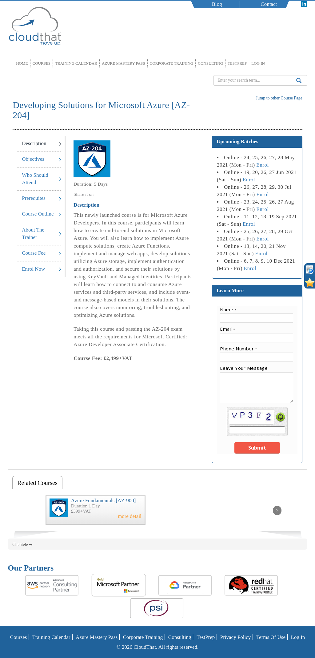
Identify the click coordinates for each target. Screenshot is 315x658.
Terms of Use (270, 637)
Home (22, 63)
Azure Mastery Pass (123, 63)
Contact (269, 4)
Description (34, 143)
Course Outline (38, 214)
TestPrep (237, 63)
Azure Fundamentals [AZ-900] (103, 500)
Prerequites (33, 198)
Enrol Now (33, 269)
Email (227, 329)
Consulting (210, 63)
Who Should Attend (35, 178)
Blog (217, 4)
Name (228, 309)
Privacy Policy (235, 637)
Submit (257, 447)
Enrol (262, 165)
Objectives (33, 159)
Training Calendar (76, 63)
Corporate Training (171, 63)
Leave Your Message (244, 368)
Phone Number (238, 348)
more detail (130, 516)
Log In (258, 63)
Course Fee (34, 253)
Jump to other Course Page (279, 98)
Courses (42, 63)
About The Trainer (33, 233)
